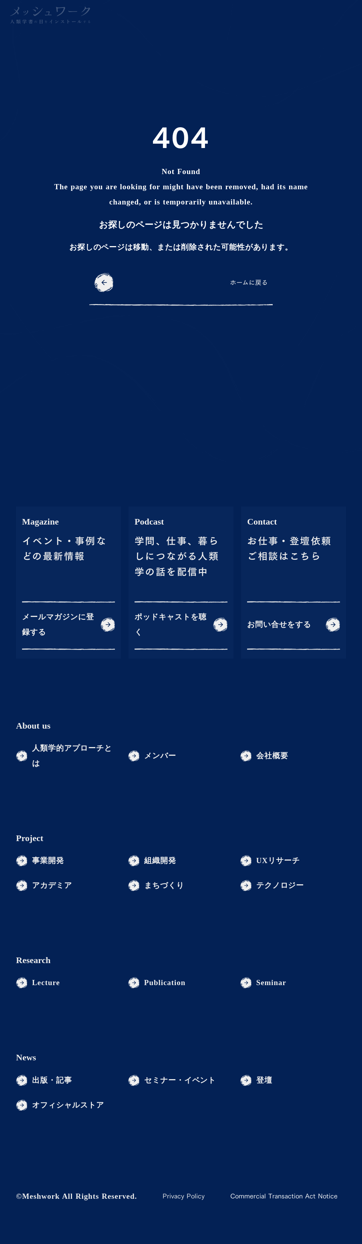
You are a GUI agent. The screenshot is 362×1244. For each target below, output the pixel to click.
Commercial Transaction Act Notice (284, 1196)
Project (29, 838)
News (26, 1057)
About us (33, 726)
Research (33, 960)
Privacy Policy (184, 1196)
